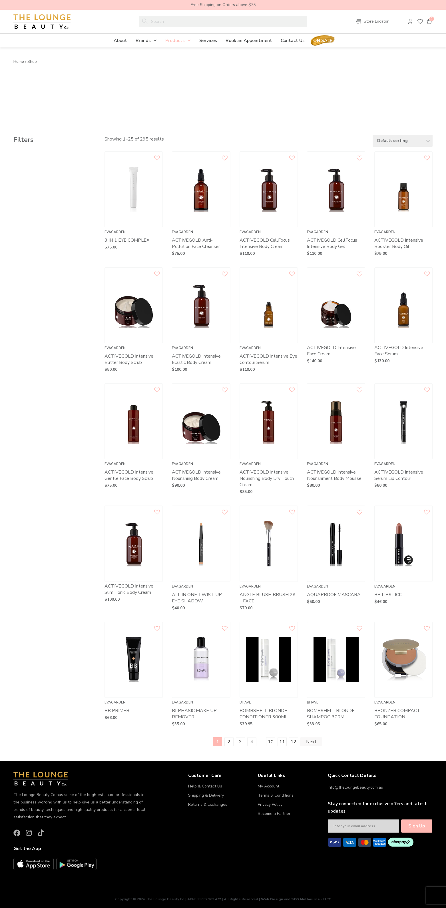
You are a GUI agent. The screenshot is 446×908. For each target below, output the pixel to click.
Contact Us (293, 40)
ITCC (327, 899)
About (120, 40)
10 (271, 742)
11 (282, 742)
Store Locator (376, 21)
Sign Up (416, 826)
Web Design (272, 899)
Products (178, 40)
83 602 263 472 (208, 899)
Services (208, 40)
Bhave (245, 702)
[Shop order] (403, 141)
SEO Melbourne (305, 899)
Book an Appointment (249, 40)
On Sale (322, 40)
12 (293, 742)
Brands (146, 40)
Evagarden (115, 232)
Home (18, 61)
